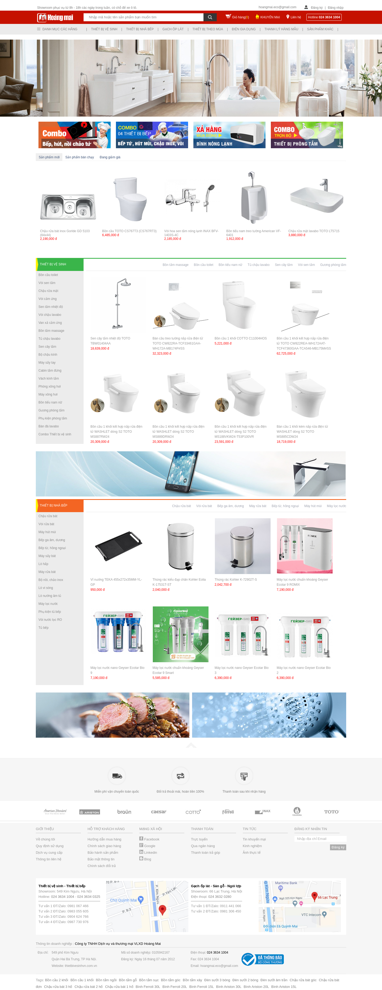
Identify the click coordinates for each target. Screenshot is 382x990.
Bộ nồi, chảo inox (50, 580)
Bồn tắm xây (192, 980)
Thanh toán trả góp (205, 853)
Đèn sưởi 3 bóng (217, 980)
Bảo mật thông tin (101, 859)
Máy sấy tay (46, 362)
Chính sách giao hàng (104, 846)
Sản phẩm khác (320, 29)
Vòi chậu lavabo (49, 315)
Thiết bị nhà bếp (140, 29)
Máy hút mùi (47, 532)
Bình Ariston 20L (256, 987)
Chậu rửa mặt (48, 291)
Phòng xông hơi (49, 386)
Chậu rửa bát (47, 516)
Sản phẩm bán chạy (79, 157)
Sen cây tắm (47, 347)
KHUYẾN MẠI (270, 17)
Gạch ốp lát (173, 29)
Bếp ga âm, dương (51, 540)
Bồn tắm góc (171, 980)
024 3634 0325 (88, 897)
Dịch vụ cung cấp (49, 853)
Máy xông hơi (48, 394)
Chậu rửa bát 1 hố (119, 987)
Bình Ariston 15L (284, 987)
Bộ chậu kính (47, 354)
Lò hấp (43, 564)
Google (147, 846)
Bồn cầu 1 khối (82, 980)
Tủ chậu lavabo (49, 339)
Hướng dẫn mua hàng (104, 839)
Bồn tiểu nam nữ (50, 402)
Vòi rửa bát (46, 524)
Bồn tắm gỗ (128, 980)
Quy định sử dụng (50, 846)
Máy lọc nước (48, 604)
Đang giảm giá (110, 157)
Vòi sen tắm (46, 283)
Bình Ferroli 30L (148, 987)
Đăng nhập (336, 8)
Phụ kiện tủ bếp (49, 612)
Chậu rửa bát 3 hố (58, 987)
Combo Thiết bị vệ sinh (54, 434)
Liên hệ (295, 17)
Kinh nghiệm (252, 846)
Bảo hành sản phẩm (103, 853)
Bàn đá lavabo (48, 426)
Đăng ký (317, 8)
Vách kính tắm (48, 378)
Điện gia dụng (244, 29)
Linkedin (148, 853)
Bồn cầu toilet (48, 275)
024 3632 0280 (219, 897)
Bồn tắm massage (51, 331)
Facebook (149, 839)
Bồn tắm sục (149, 980)
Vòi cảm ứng (47, 299)
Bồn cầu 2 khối (56, 980)
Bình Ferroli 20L (174, 987)
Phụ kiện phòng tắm (52, 418)
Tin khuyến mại (254, 839)
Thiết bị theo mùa (208, 29)
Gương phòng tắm (51, 410)
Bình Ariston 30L (228, 987)
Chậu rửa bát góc (303, 980)
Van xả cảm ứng (50, 323)
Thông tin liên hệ (48, 859)
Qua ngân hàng (203, 846)
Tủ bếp (43, 628)
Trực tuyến (199, 839)
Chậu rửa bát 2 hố (89, 987)
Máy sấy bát (47, 556)
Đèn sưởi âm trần (274, 980)
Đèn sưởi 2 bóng (245, 980)
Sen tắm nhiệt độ (50, 307)
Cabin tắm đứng (49, 370)
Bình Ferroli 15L (201, 987)
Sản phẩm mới (49, 157)
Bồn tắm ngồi (106, 980)
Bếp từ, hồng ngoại (52, 548)
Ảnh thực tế (252, 853)
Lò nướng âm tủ (49, 596)
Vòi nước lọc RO (50, 620)
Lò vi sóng (45, 588)
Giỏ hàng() (240, 17)
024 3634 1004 (62, 897)
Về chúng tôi (45, 839)
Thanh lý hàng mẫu (281, 29)
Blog (145, 859)
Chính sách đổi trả (102, 866)
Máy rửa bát (47, 572)
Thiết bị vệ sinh (104, 29)
